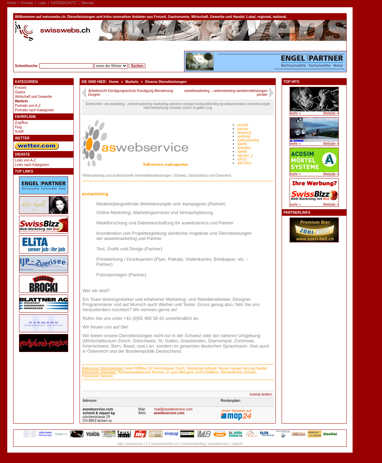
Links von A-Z (25, 160)
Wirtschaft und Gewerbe (33, 97)
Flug (18, 127)
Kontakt (27, 3)
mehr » (295, 113)
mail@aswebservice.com (173, 409)
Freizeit (20, 88)
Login (42, 3)
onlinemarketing (193, 444)
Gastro (20, 92)
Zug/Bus (21, 122)
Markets (21, 101)
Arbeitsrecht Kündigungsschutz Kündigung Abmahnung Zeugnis (130, 92)
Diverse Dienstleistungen (165, 82)
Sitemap (87, 3)
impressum (134, 444)
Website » (330, 113)
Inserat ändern (261, 394)
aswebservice (218, 444)
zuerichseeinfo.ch (164, 444)
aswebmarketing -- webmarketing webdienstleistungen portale (226, 92)
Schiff (19, 131)
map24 (237, 444)
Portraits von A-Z (27, 106)
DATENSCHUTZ (63, 3)
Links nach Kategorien (32, 165)
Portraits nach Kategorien (34, 110)
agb (120, 444)
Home (12, 3)
